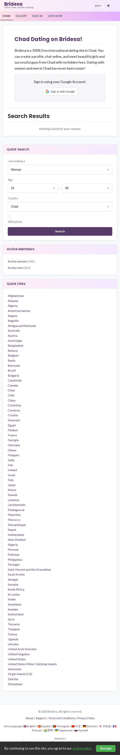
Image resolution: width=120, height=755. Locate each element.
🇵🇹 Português (61, 726)
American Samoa (19, 310)
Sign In (37, 16)
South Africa (16, 589)
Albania (13, 301)
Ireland (12, 470)
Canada (13, 385)
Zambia (13, 679)
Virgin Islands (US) (20, 674)
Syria (11, 619)
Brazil (12, 370)
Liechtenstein (16, 505)
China (11, 400)
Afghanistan (16, 295)
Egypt (12, 425)
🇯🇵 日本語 (105, 726)
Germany (14, 445)
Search (60, 231)
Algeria (12, 305)
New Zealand (16, 539)
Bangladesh (15, 345)
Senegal (13, 579)
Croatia (13, 415)
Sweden (13, 609)
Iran (10, 465)
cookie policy (82, 748)
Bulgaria (13, 375)
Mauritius (14, 514)
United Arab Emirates (22, 649)
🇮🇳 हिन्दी (48, 730)
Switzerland (15, 614)
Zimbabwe (15, 684)
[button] (60, 91)
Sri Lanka (14, 594)
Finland (12, 430)
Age (10, 179)
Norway (13, 549)
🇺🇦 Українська (63, 730)
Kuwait (12, 495)
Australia (14, 330)
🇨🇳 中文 (76, 726)
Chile (11, 395)
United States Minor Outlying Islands (32, 664)
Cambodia (15, 380)
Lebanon (13, 500)
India (11, 460)
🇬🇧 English (29, 726)
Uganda (13, 639)
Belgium (13, 355)
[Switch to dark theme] (108, 6)
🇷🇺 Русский (81, 730)
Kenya (12, 490)
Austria (12, 335)
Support (41, 718)
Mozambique (17, 525)
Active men (19, 267)
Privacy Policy (86, 718)
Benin (11, 360)
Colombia (14, 405)
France (12, 435)
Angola (12, 316)
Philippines (15, 559)
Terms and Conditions (61, 718)
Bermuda (14, 365)
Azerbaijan (15, 340)
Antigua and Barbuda (22, 325)
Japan (12, 485)
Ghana (12, 450)
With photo (15, 221)
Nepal (12, 529)
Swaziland (14, 604)
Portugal (13, 564)
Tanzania (14, 624)
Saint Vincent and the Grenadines (29, 569)
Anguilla (13, 320)
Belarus (13, 350)
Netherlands (16, 534)
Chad (11, 390)
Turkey (12, 634)
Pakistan (13, 554)
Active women (21, 261)
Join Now (55, 16)
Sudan (12, 599)
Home (7, 16)
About (30, 718)
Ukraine (13, 644)
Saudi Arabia (16, 574)
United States (17, 659)
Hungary (13, 455)
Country (13, 198)
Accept (105, 748)
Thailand (13, 629)
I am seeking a (16, 161)
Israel (11, 475)
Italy (11, 480)
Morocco (14, 519)
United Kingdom (19, 654)
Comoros (14, 410)
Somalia (13, 584)
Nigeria (13, 544)
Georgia (13, 440)
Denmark (14, 420)
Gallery (21, 16)
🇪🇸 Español (44, 726)
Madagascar (16, 510)
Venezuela (14, 669)
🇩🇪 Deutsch (90, 726)
